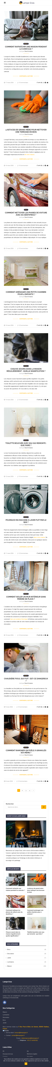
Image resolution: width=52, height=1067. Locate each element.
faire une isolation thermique (19, 616)
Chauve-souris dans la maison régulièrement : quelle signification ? (26, 368)
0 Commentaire (22, 82)
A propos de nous (8, 1046)
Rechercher (10, 799)
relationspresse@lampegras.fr (30, 1030)
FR (3, 1043)
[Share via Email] (47, 82)
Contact (5, 1049)
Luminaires (26, 955)
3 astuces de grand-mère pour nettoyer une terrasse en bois (26, 130)
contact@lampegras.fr (18, 1028)
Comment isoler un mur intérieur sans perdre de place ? (26, 594)
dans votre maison (39, 534)
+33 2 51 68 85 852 (32, 1033)
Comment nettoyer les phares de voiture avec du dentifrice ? (26, 213)
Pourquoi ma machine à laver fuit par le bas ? (26, 518)
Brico (26, 208)
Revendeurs (6, 1051)
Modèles (29, 1051)
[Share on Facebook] (37, 82)
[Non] (50, 1062)
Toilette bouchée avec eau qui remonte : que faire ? (26, 442)
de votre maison (29, 154)
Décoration (26, 946)
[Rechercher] (43, 802)
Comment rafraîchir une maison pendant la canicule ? (26, 48)
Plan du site (30, 1054)
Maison (26, 43)
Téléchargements (8, 1054)
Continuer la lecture (26, 75)
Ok (26, 1063)
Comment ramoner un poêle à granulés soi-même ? (26, 747)
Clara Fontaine (28, 51)
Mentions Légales (32, 1046)
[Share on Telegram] (45, 82)
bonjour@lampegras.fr (21, 1025)
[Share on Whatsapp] (43, 82)
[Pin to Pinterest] (41, 82)
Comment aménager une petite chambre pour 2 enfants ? (26, 291)
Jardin (26, 950)
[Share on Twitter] (39, 82)
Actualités (30, 1049)
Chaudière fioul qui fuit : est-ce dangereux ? (26, 676)
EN (28, 1043)
